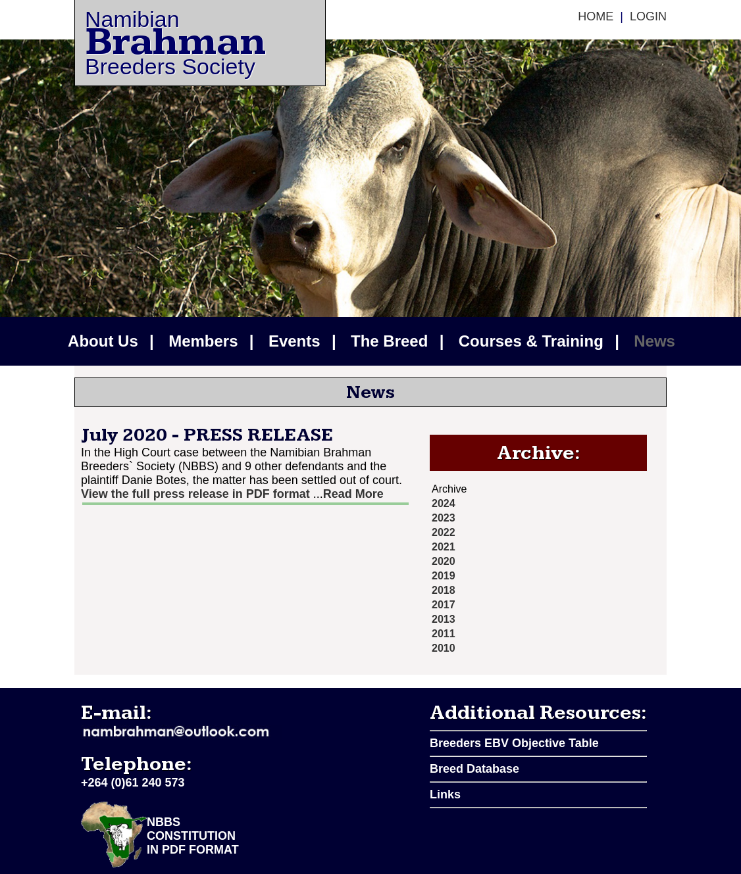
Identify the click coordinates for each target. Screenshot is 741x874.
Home (595, 16)
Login (648, 16)
